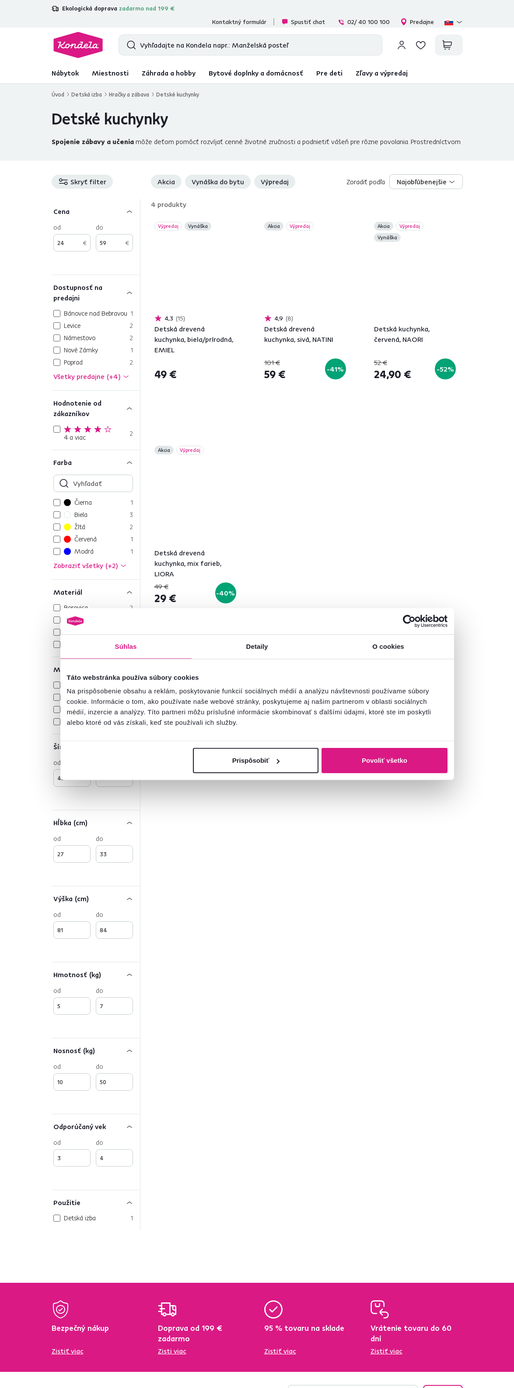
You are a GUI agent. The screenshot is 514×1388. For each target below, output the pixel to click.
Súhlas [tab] (126, 646)
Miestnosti (110, 73)
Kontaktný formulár (239, 21)
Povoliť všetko (384, 760)
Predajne (417, 21)
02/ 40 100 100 (364, 21)
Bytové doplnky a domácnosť (256, 73)
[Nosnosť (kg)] (96, 1050)
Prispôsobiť (256, 760)
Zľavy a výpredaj (382, 73)
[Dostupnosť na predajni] (96, 292)
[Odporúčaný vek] (96, 1126)
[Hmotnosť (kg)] (96, 974)
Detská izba (86, 94)
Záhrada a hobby (169, 73)
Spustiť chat (303, 21)
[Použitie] (96, 1202)
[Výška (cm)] (96, 898)
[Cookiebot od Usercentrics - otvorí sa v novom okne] (409, 620)
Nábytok (65, 73)
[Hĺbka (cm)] (96, 822)
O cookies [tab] (388, 646)
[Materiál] (96, 592)
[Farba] (96, 462)
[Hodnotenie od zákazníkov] (96, 408)
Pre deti (329, 73)
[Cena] (96, 211)
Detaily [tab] (257, 646)
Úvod (58, 94)
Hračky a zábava (129, 94)
